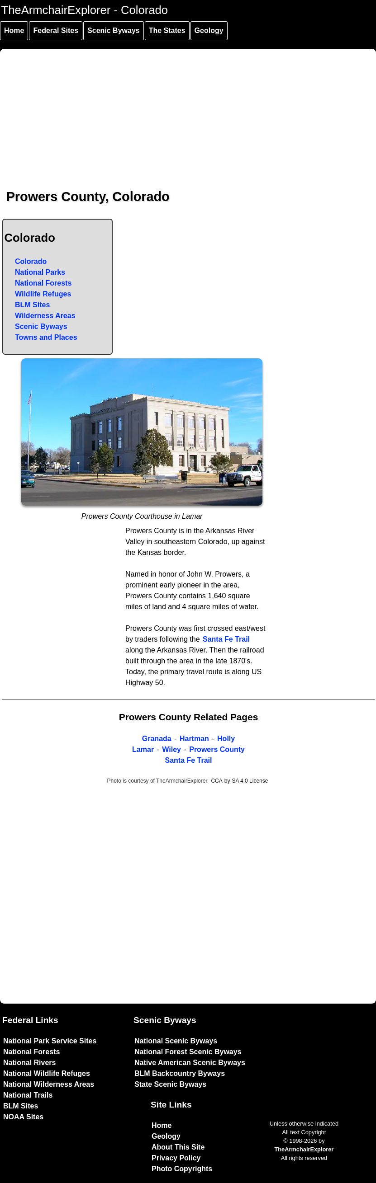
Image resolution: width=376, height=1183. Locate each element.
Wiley (171, 749)
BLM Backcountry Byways (179, 1073)
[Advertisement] (188, 112)
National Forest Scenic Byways (188, 1052)
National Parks (40, 272)
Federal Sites (55, 30)
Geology (209, 30)
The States (167, 30)
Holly (226, 738)
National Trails (27, 1095)
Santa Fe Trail (226, 639)
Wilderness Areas (45, 315)
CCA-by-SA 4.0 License (239, 781)
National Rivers (29, 1062)
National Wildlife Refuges (46, 1073)
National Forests (43, 283)
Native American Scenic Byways (189, 1062)
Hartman (194, 738)
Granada (156, 738)
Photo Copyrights (182, 1169)
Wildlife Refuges (43, 294)
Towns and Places (46, 337)
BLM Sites (32, 305)
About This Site (178, 1147)
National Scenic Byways (175, 1041)
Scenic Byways (113, 30)
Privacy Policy (176, 1158)
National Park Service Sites (49, 1041)
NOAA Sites (23, 1117)
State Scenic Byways (170, 1084)
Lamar (143, 749)
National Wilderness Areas (48, 1084)
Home (14, 30)
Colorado (31, 261)
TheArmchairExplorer (303, 1149)
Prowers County (217, 749)
